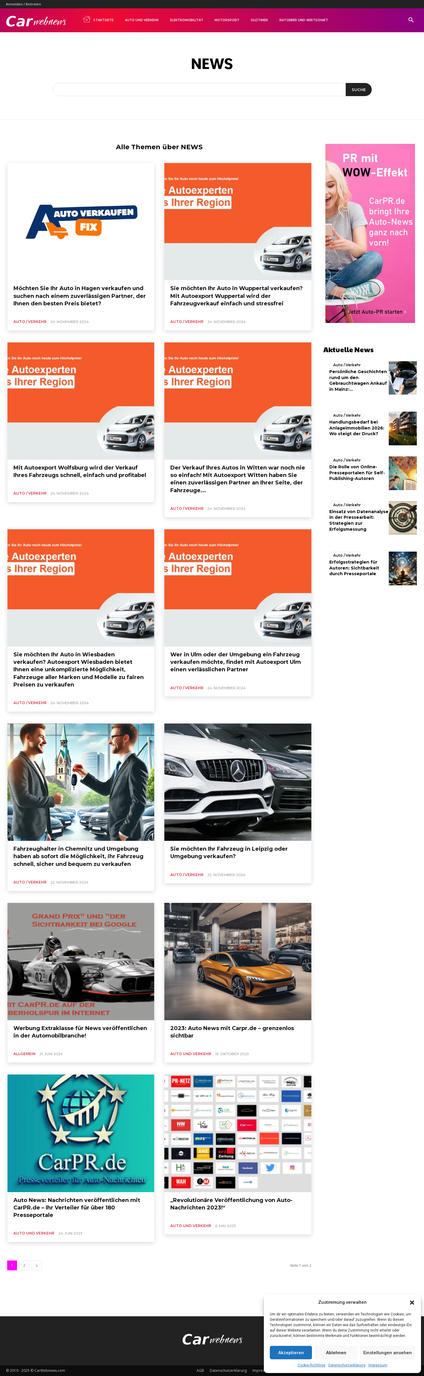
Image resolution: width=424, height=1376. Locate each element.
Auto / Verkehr (30, 321)
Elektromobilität (186, 20)
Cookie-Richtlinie (311, 1365)
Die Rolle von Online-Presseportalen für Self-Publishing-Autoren (357, 472)
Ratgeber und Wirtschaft (303, 20)
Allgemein (24, 1054)
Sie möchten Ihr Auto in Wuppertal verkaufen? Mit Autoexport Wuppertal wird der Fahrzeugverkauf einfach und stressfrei (236, 296)
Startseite (98, 19)
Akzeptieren (291, 1352)
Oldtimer (259, 20)
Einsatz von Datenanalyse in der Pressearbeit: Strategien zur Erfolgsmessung (358, 520)
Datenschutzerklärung (346, 1365)
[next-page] (37, 1265)
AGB (200, 1370)
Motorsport (227, 20)
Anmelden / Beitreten (23, 4)
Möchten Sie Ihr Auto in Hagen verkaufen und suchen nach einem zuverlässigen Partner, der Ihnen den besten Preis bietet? (79, 296)
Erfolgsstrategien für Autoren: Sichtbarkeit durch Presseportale (354, 567)
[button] (412, 1303)
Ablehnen (336, 1352)
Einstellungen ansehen (387, 1352)
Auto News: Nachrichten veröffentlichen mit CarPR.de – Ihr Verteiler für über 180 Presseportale (76, 1207)
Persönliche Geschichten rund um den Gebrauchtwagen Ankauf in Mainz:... (358, 380)
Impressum (377, 1365)
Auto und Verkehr (142, 20)
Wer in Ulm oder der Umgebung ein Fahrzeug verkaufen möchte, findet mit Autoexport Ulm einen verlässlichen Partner (235, 662)
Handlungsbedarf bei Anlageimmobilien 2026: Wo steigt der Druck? (356, 427)
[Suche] (359, 89)
